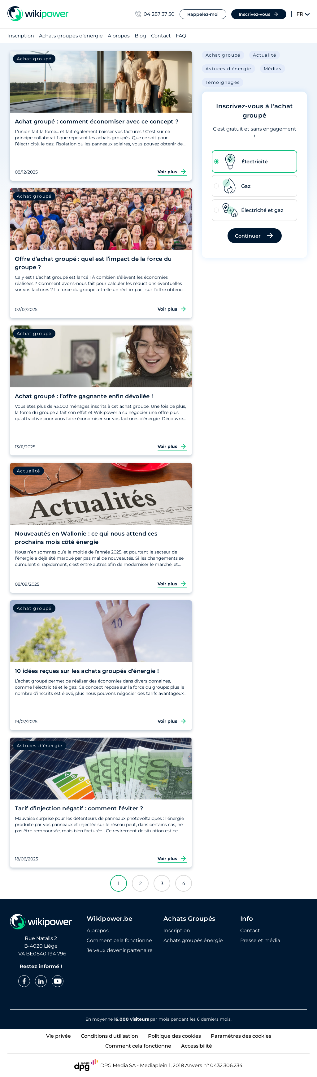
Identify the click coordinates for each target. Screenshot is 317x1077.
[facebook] (24, 981)
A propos (119, 36)
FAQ (181, 36)
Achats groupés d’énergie (71, 36)
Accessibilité (196, 1046)
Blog (140, 36)
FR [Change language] (303, 14)
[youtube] (57, 981)
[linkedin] (41, 981)
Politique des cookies (174, 1036)
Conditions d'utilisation (109, 1036)
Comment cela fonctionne (138, 1046)
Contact (161, 36)
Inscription (20, 36)
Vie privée (58, 1036)
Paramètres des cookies (241, 1036)
